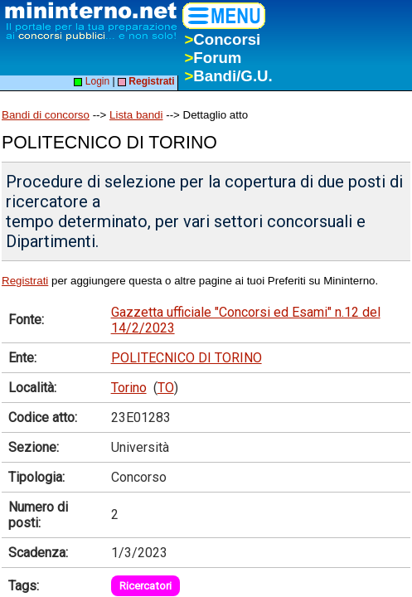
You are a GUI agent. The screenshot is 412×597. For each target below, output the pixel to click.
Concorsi (222, 39)
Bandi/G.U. (228, 76)
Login (91, 81)
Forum (212, 57)
